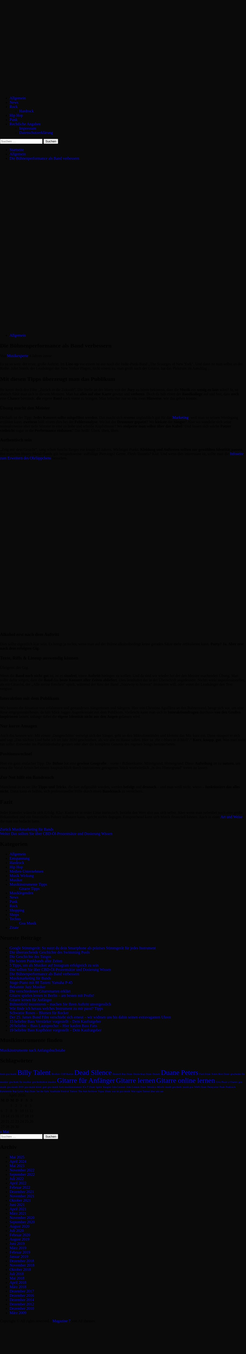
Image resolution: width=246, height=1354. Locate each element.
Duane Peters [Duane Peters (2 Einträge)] (179, 1072)
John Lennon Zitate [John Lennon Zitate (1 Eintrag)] (136, 1087)
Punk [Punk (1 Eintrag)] (222, 1087)
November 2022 (22, 1170)
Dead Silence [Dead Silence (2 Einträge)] (93, 1072)
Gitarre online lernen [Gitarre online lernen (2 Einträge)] (185, 1080)
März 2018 (18, 1287)
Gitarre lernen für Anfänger (31, 1000)
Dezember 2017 (22, 1291)
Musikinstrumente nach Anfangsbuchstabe (32, 1050)
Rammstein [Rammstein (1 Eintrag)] (6, 1091)
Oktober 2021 (20, 1200)
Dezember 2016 (22, 1295)
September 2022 (22, 1174)
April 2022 (18, 1183)
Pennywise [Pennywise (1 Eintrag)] (213, 1087)
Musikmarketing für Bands (27, 829)
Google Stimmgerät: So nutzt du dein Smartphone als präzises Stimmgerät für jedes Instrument (83, 948)
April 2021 (18, 1209)
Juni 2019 (17, 1244)
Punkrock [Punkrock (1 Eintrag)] (231, 1087)
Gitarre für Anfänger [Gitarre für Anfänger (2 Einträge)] (86, 1080)
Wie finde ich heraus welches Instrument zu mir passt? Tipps (56, 1008)
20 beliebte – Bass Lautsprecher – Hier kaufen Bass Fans (53, 1026)
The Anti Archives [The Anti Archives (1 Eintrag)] (87, 1091)
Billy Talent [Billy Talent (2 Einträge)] (34, 1072)
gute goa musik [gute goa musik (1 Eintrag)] (50, 1087)
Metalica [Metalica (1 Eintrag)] (151, 1087)
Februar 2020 (20, 1235)
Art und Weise (232, 817)
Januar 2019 (19, 1257)
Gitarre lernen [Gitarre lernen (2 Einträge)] (135, 1080)
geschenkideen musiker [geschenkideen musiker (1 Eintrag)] (44, 1082)
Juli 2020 (17, 1231)
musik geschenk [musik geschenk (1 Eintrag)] (173, 1087)
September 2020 (22, 1222)
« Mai (4, 1132)
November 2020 (22, 1218)
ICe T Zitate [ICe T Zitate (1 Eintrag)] (89, 1087)
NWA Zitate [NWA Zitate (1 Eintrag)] (200, 1087)
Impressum (27, 128)
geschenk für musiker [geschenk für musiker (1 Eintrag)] (20, 1082)
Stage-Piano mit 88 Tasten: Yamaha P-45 (41, 983)
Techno (15, 919)
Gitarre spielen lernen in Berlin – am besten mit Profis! (52, 996)
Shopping (17, 910)
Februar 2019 (20, 1252)
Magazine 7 (61, 1321)
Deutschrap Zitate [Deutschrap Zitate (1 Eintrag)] (142, 1074)
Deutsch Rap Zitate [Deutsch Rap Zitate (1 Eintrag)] (122, 1074)
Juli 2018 (17, 1274)
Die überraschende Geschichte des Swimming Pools (50, 952)
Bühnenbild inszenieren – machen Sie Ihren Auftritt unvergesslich (60, 1004)
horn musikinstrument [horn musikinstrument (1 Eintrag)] (70, 1087)
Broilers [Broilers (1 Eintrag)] (56, 1074)
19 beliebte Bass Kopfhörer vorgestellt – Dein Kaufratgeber (55, 1030)
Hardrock (26, 111)
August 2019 (19, 1239)
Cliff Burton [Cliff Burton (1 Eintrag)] (67, 1074)
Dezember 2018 (22, 1261)
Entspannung (20, 858)
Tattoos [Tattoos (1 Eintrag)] (73, 1091)
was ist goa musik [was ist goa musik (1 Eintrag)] (121, 1091)
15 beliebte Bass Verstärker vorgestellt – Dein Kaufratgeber (55, 1021)
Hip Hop (16, 115)
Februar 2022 (20, 1187)
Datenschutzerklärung (36, 133)
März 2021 (18, 1213)
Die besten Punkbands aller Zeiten (36, 961)
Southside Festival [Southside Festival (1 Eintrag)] (59, 1091)
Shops (14, 915)
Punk (14, 120)
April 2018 (18, 1283)
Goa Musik (28, 923)
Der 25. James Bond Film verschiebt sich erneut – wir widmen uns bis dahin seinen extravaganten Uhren (90, 1017)
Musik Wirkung (22, 876)
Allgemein (18, 98)
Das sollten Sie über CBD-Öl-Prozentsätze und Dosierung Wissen (56, 834)
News (14, 102)
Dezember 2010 (22, 1308)
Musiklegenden (21, 893)
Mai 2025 (17, 1157)
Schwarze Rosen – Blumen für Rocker (39, 1013)
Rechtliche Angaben (25, 124)
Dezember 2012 (22, 1304)
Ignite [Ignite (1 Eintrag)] (99, 1087)
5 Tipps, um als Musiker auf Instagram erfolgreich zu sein (54, 965)
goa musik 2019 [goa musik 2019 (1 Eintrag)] (15, 1087)
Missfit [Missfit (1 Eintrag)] (160, 1087)
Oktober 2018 (20, 1270)
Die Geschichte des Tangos (30, 957)
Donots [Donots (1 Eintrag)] (156, 1074)
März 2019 (18, 1248)
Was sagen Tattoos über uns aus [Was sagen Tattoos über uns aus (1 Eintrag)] (147, 1091)
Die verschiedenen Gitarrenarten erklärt (40, 991)
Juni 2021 (17, 1205)
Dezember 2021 (22, 1192)
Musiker (16, 880)
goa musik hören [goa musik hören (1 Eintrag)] (33, 1087)
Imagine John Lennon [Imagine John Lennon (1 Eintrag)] (114, 1087)
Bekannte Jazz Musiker (27, 987)
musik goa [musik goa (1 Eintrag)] (188, 1087)
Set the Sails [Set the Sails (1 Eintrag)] (43, 1091)
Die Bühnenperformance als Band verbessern (44, 974)
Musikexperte (18, 356)
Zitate (14, 928)
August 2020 (19, 1226)
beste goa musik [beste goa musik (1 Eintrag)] (8, 1074)
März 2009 (18, 1313)
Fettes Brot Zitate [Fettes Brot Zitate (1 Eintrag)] (221, 1074)
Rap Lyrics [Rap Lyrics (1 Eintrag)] (18, 1091)
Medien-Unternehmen (26, 871)
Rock (14, 107)
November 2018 (22, 1265)
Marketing (180, 417)
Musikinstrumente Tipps (28, 884)
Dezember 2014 (22, 1300)
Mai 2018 (17, 1278)
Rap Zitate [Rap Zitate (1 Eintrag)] (30, 1091)
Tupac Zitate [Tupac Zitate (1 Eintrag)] (104, 1091)
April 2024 (18, 1161)
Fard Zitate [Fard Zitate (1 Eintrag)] (205, 1074)
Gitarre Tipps (29, 889)
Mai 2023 (17, 1166)
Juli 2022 (17, 1179)
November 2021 (22, 1196)
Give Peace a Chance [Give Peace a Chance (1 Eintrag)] (227, 1082)
